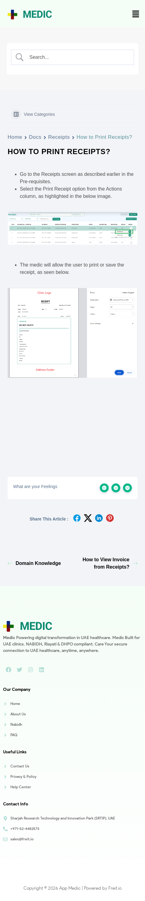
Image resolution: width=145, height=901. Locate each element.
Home (15, 137)
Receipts (59, 137)
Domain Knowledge (34, 563)
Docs (35, 137)
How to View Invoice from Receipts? (109, 563)
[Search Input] (78, 57)
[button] (136, 14)
